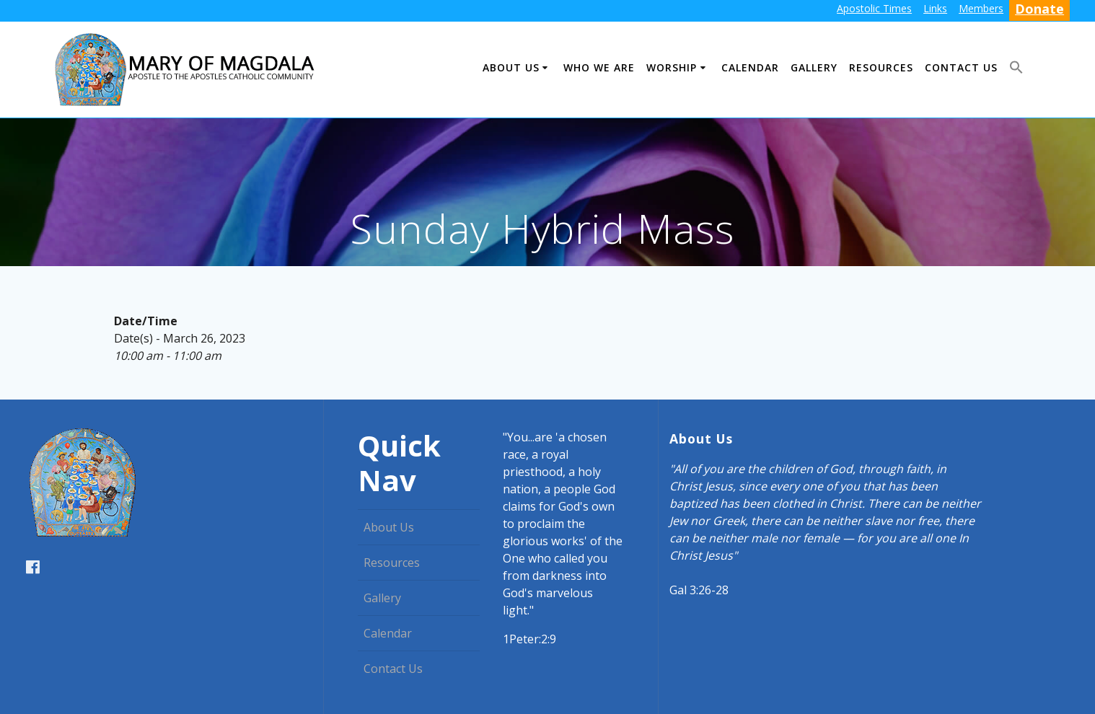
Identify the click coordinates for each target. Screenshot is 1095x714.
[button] (1016, 69)
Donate (1039, 8)
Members (981, 8)
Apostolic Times (874, 8)
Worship (671, 67)
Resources (881, 67)
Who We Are (599, 67)
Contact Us (961, 67)
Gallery (814, 67)
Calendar (750, 67)
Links (935, 8)
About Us (511, 67)
